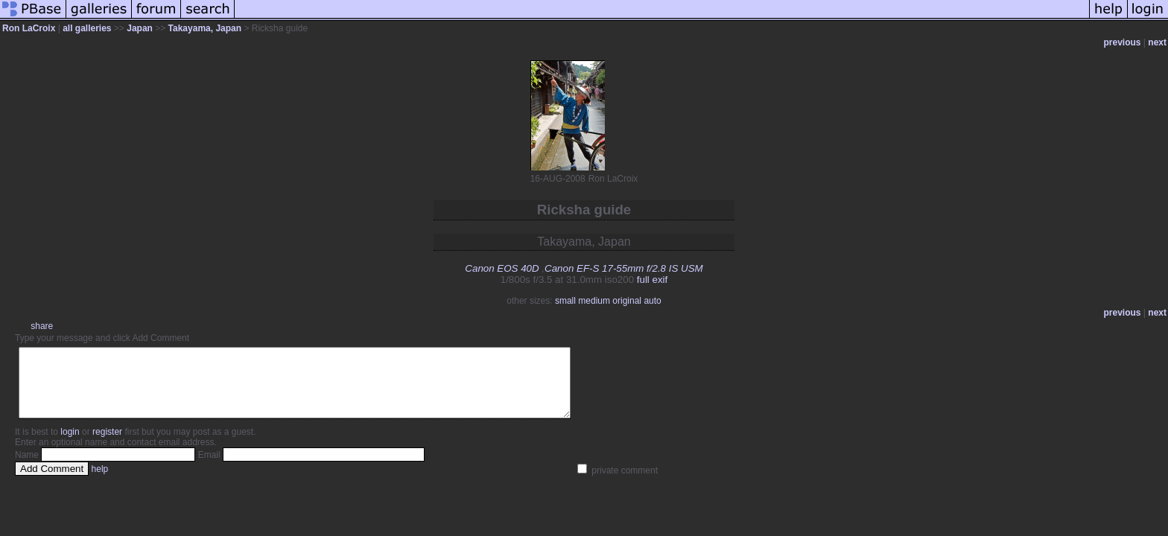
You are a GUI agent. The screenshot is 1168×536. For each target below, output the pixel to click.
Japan (140, 28)
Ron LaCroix (28, 28)
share (42, 326)
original (626, 301)
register (107, 445)
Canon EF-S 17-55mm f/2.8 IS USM (624, 268)
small (565, 301)
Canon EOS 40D (502, 268)
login (69, 445)
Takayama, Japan (205, 28)
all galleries (87, 28)
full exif (652, 279)
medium (594, 301)
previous (1122, 42)
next (1157, 42)
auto (652, 301)
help (100, 482)
